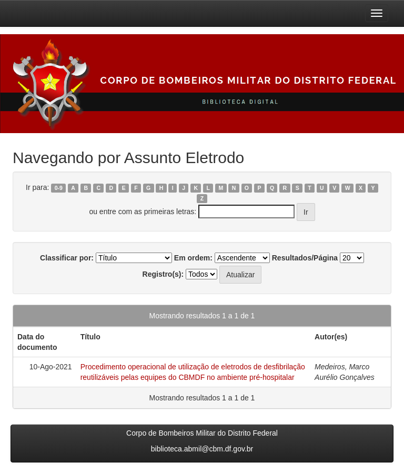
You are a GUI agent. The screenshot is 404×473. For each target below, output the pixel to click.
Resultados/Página (305, 258)
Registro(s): (163, 274)
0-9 (59, 188)
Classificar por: (67, 258)
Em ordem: (193, 258)
